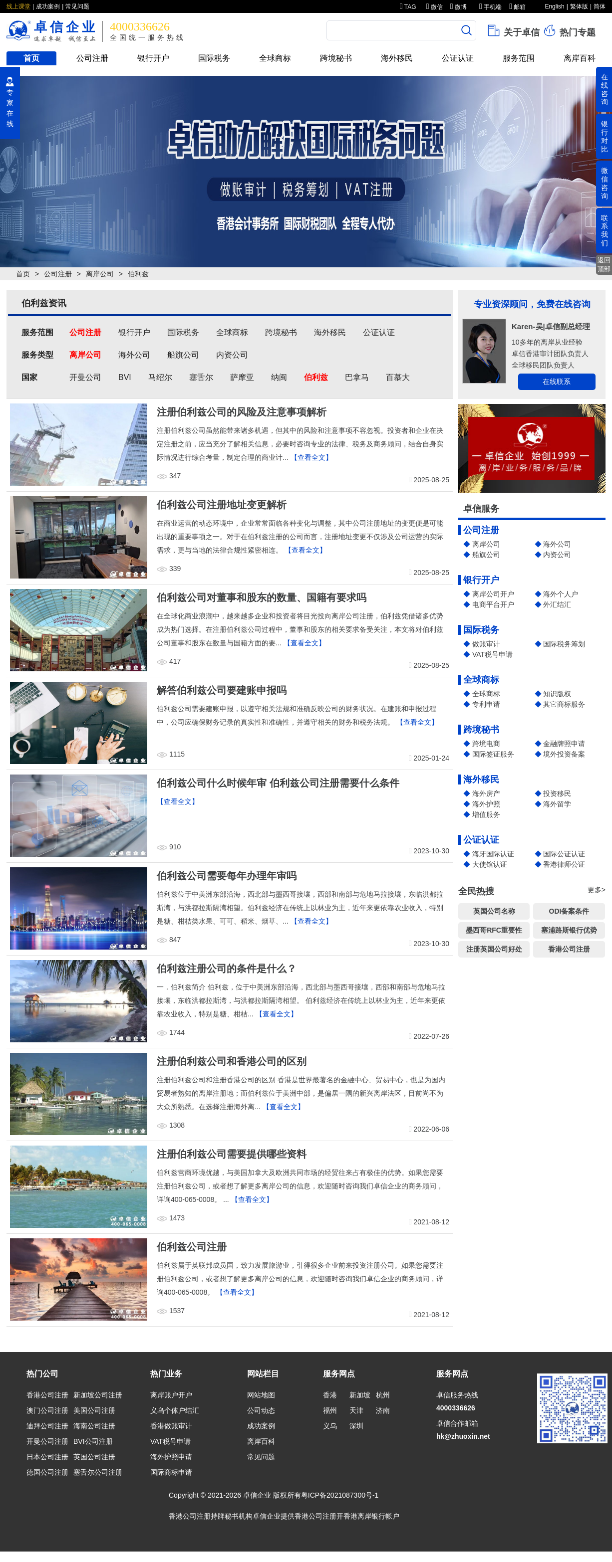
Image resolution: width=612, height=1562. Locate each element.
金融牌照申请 (564, 744)
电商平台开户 (493, 604)
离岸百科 (580, 58)
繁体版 (579, 6)
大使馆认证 (489, 864)
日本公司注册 (47, 1457)
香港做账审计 (171, 1426)
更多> (597, 890)
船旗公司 (486, 555)
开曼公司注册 (47, 1441)
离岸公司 (100, 274)
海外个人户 (560, 594)
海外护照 (486, 804)
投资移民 (557, 793)
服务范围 (519, 58)
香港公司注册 (569, 949)
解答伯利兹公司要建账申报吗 (222, 690)
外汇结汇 (557, 604)
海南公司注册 (94, 1426)
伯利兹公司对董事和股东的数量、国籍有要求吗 (261, 597)
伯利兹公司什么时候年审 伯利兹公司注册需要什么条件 (278, 783)
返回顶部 (604, 264)
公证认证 (458, 58)
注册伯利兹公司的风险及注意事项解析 (241, 411)
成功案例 (48, 6)
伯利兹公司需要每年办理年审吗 (227, 875)
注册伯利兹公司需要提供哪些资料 (231, 1154)
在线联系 (557, 382)
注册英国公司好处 (494, 949)
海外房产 (486, 793)
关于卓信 (513, 30)
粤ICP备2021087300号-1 (340, 1495)
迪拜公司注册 (47, 1426)
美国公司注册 (94, 1410)
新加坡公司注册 (97, 1395)
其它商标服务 (564, 704)
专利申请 (486, 704)
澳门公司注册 (47, 1410)
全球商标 (275, 58)
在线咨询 (604, 89)
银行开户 (153, 58)
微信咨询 (604, 183)
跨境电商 (486, 744)
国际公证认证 (564, 854)
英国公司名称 (494, 911)
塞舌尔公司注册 (97, 1472)
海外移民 (397, 58)
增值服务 (486, 814)
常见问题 (77, 6)
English (554, 6)
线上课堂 (18, 6)
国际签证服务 (493, 754)
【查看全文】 (311, 457)
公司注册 (92, 58)
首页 (31, 58)
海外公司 (557, 544)
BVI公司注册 (93, 1441)
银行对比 (604, 136)
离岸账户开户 (171, 1395)
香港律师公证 (564, 864)
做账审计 (486, 644)
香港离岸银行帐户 (371, 1516)
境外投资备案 (564, 754)
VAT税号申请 (492, 654)
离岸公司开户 (493, 594)
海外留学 (557, 804)
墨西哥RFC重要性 (494, 930)
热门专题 (569, 30)
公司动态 (261, 1410)
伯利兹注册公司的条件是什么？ (227, 968)
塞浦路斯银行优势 (569, 930)
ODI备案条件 (569, 911)
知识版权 (557, 694)
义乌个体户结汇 (174, 1410)
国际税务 (214, 58)
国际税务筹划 (564, 644)
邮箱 (517, 6)
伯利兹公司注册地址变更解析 (222, 504)
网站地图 (261, 1395)
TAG (408, 6)
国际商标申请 (171, 1472)
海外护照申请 (171, 1457)
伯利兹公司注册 (192, 1246)
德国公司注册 (47, 1472)
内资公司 (557, 555)
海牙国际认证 (493, 854)
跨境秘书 (336, 58)
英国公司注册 (94, 1457)
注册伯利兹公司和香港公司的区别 (231, 1061)
